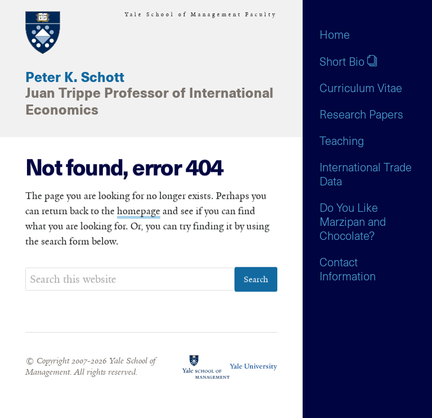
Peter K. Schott (74, 78)
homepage (138, 211)
